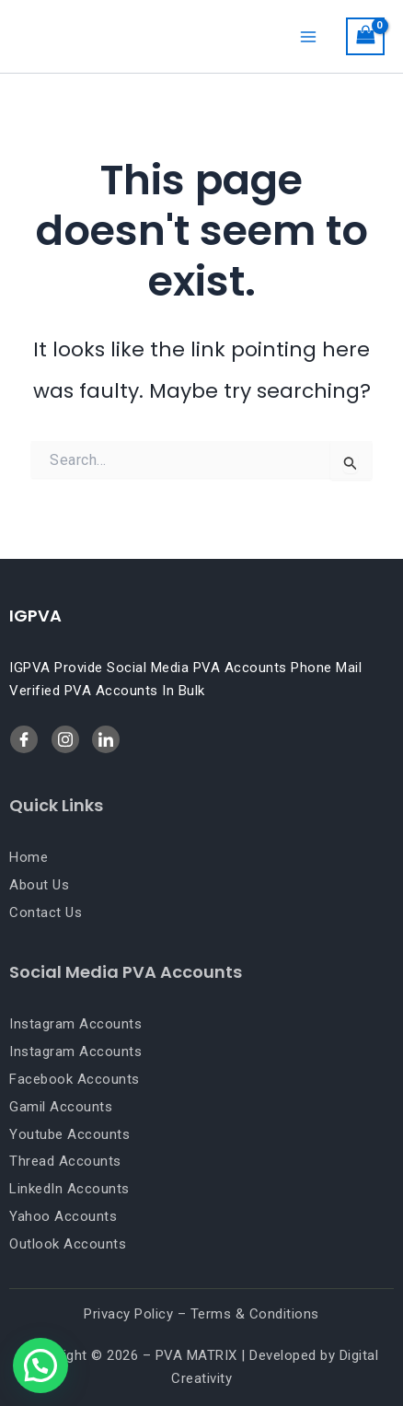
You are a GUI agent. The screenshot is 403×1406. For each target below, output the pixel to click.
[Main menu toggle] (308, 36)
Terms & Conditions (254, 1314)
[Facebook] (24, 739)
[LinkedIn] (65, 739)
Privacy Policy (128, 1314)
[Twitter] (106, 739)
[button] (40, 1365)
